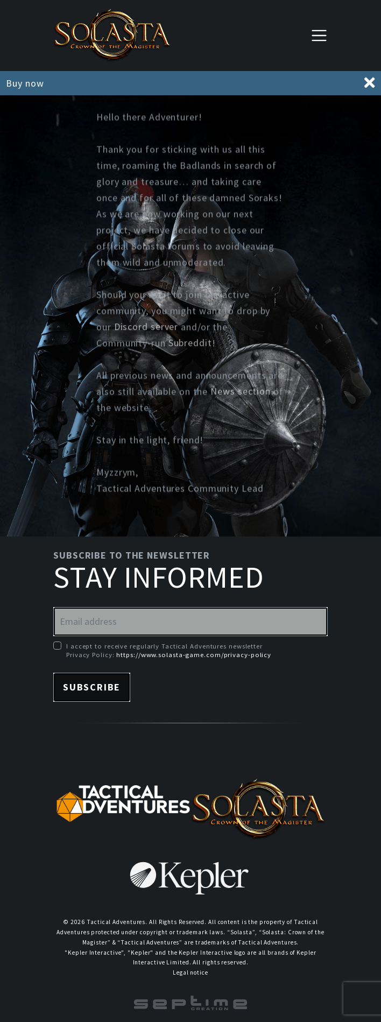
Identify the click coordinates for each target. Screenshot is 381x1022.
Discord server (146, 327)
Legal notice (190, 972)
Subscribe (92, 687)
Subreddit (190, 343)
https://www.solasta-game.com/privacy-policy (193, 654)
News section (240, 392)
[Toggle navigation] (319, 35)
